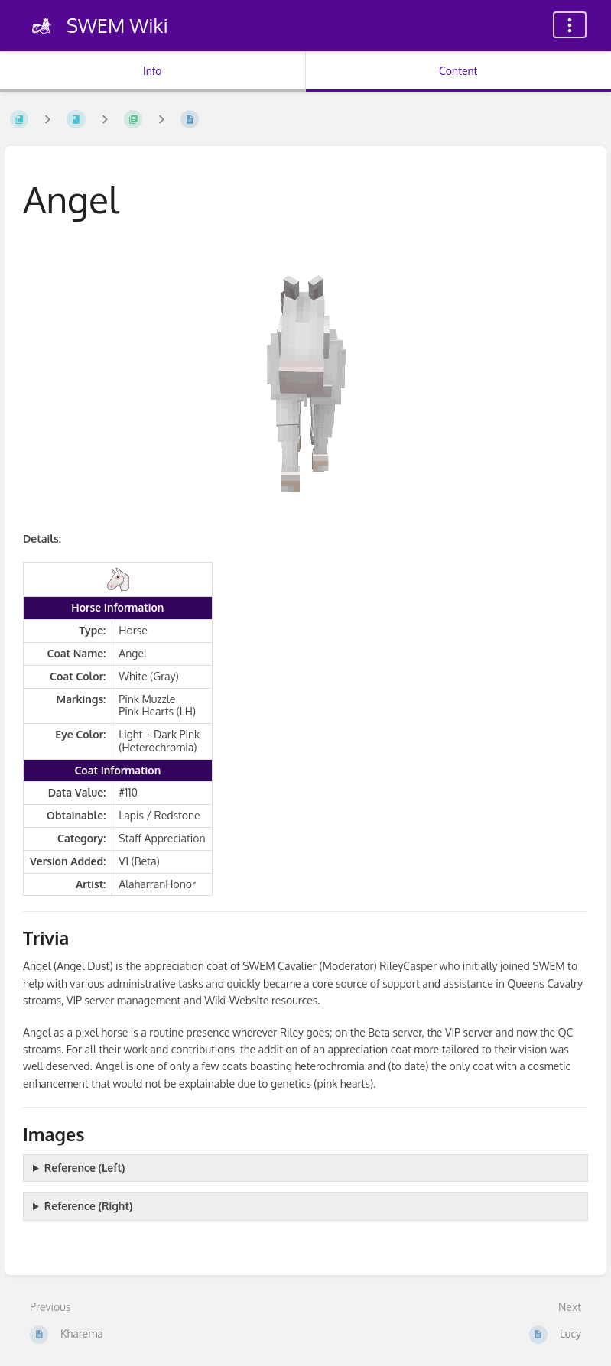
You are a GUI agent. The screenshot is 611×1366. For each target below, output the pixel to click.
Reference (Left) (84, 1167)
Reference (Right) (88, 1205)
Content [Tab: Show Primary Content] (458, 70)
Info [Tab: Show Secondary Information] (152, 70)
